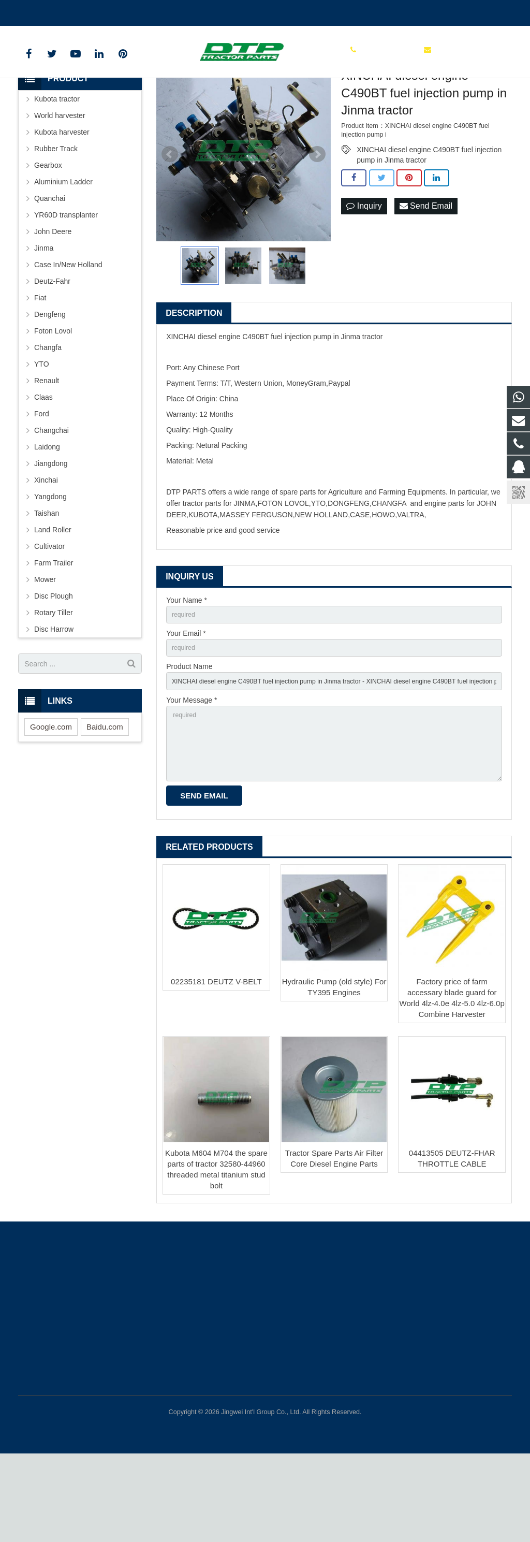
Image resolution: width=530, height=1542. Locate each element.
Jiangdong (51, 533)
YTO (41, 433)
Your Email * (186, 705)
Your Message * (191, 777)
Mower (45, 649)
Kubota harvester (62, 201)
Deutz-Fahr (52, 350)
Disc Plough (53, 665)
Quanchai (49, 268)
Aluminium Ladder (63, 251)
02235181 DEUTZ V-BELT (216, 1069)
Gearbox (48, 234)
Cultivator (49, 616)
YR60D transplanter (66, 284)
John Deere (52, 301)
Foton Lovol (53, 400)
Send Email (426, 275)
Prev (169, 223)
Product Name (189, 741)
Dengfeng (50, 384)
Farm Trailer (53, 632)
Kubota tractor (57, 168)
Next (317, 223)
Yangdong (50, 566)
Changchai (51, 500)
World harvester (59, 185)
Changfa (48, 417)
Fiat (40, 367)
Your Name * (186, 669)
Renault (46, 450)
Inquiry (363, 275)
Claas (43, 466)
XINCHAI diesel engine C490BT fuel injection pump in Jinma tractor (429, 219)
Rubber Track (56, 218)
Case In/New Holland (68, 334)
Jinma (43, 317)
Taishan (46, 582)
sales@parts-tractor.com (140, 11)
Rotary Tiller (53, 682)
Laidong (47, 516)
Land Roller (52, 599)
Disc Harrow (53, 698)
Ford (41, 483)
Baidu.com (104, 796)
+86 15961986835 (55, 11)
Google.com (51, 796)
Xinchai (46, 549)
